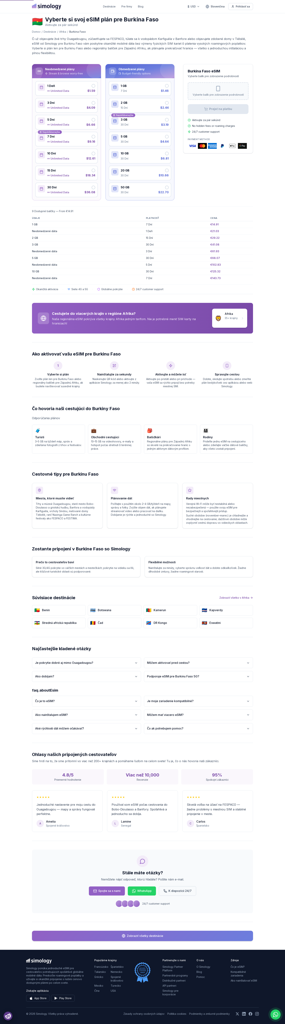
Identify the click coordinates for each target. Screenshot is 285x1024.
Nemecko (116, 971)
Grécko (98, 976)
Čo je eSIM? (238, 966)
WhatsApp (142, 891)
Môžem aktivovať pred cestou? (198, 663)
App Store (38, 998)
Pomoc (200, 976)
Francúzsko (101, 966)
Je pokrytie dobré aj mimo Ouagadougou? (86, 663)
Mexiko (98, 985)
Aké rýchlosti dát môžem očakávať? (86, 728)
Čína (96, 990)
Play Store (63, 998)
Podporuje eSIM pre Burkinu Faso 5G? (198, 676)
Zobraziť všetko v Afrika (236, 597)
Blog (140, 6)
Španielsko (117, 966)
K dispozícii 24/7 (177, 891)
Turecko (116, 985)
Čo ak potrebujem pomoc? (198, 728)
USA (113, 990)
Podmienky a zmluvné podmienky (209, 1013)
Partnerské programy (175, 975)
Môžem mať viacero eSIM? (198, 715)
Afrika (62, 31)
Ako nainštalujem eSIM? (86, 715)
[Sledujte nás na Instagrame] (257, 1014)
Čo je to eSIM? (86, 701)
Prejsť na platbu (218, 109)
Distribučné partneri (174, 980)
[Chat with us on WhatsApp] (275, 1014)
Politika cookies (176, 1013)
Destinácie (109, 6)
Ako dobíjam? (86, 676)
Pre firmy (126, 6)
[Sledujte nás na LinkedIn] (244, 1014)
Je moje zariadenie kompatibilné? (198, 701)
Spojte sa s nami (107, 891)
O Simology (203, 966)
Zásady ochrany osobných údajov (143, 1013)
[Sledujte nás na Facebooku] (250, 1014)
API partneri (169, 985)
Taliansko (100, 971)
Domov (36, 31)
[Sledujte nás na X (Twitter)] (237, 1014)
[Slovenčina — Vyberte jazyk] (215, 6)
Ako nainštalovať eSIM (244, 980)
